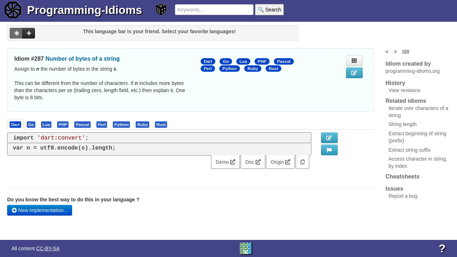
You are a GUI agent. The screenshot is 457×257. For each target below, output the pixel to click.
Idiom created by (408, 64)
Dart (208, 61)
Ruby (252, 68)
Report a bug (402, 196)
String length (402, 124)
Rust (273, 68)
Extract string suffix (409, 150)
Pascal (284, 61)
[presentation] (15, 124)
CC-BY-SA (48, 248)
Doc (253, 162)
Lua (243, 61)
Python (229, 68)
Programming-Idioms (84, 10)
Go (225, 61)
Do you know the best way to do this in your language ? (73, 199)
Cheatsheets (403, 176)
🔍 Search (269, 9)
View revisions (404, 90)
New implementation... (39, 210)
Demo (225, 162)
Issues (394, 189)
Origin (280, 162)
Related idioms (406, 101)
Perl (208, 68)
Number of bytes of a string (82, 59)
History (395, 83)
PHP (262, 61)
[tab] (15, 124)
